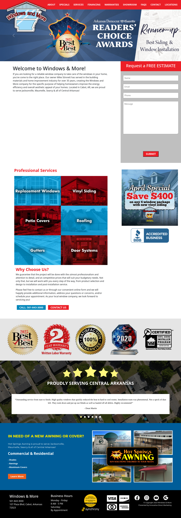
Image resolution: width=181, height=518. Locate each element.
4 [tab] (93, 417)
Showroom (130, 4)
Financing (94, 4)
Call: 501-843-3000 (31, 307)
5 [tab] (97, 417)
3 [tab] (89, 417)
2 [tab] (85, 417)
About (51, 4)
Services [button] (78, 4)
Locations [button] (171, 4)
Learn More (17, 476)
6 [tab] (100, 417)
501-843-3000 (17, 500)
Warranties (112, 4)
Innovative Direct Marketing (160, 505)
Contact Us (58, 307)
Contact (156, 4)
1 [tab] (81, 417)
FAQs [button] (143, 4)
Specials (64, 4)
